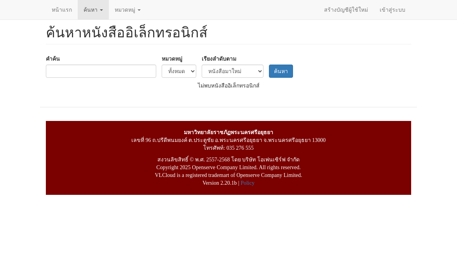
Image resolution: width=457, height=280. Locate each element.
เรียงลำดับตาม (219, 59)
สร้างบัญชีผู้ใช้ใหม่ (346, 10)
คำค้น (53, 59)
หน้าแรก (62, 10)
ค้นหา (93, 10)
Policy (248, 183)
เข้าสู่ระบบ (392, 10)
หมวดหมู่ (128, 10)
